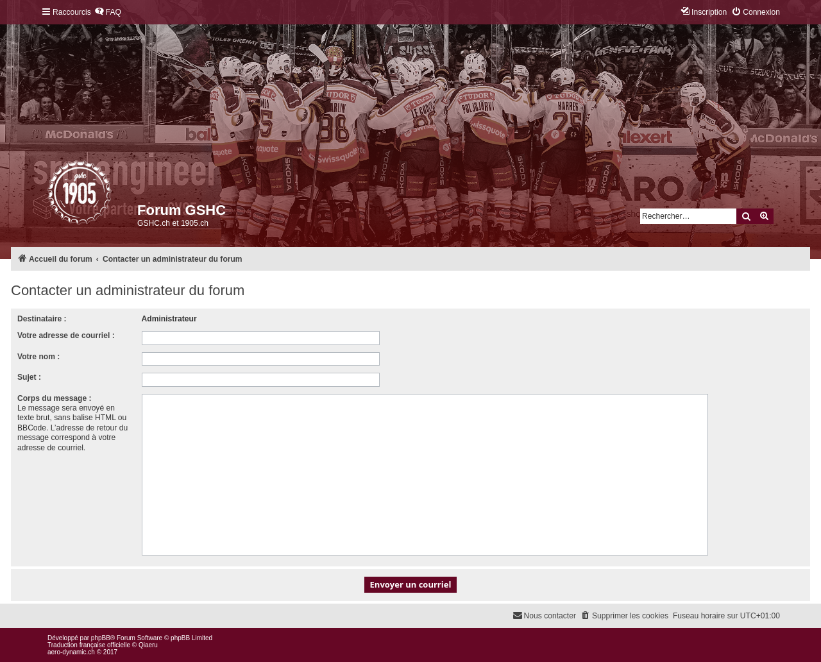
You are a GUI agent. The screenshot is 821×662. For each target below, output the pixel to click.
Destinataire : (42, 318)
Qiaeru (148, 645)
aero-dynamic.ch (71, 652)
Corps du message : (54, 398)
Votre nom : (38, 356)
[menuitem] (107, 12)
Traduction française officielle (88, 645)
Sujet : (29, 377)
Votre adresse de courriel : (66, 335)
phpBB (100, 637)
